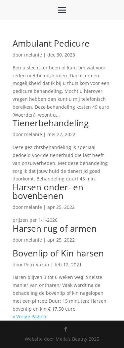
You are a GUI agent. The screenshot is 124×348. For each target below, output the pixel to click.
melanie (33, 55)
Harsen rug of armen (55, 228)
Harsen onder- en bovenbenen (48, 191)
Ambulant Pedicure (51, 43)
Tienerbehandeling (51, 123)
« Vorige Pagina (29, 316)
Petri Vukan (36, 264)
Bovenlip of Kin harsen (58, 253)
